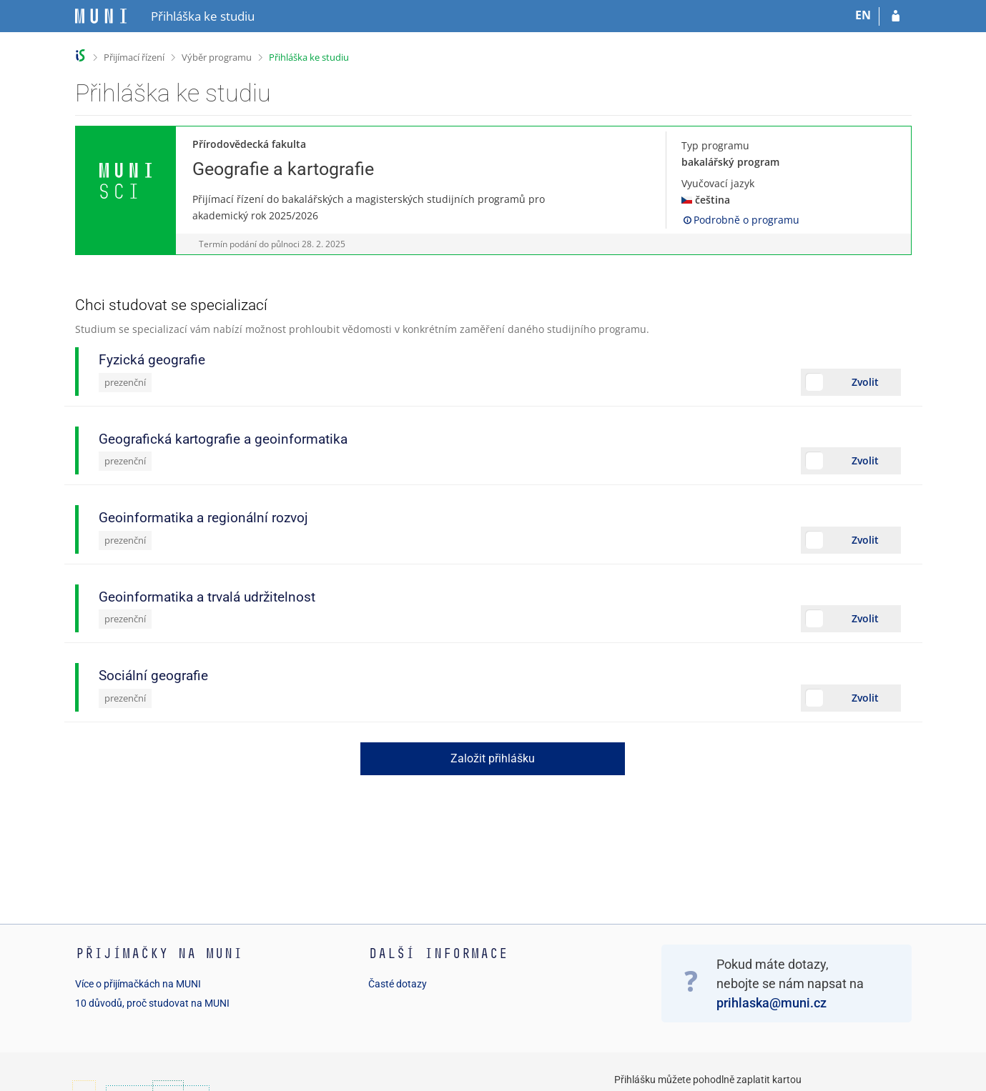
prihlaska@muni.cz (771, 1002)
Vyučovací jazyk (717, 183)
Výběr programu (217, 57)
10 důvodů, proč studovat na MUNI (152, 1003)
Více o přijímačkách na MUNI (138, 984)
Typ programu (715, 145)
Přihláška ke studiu (309, 57)
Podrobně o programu (740, 219)
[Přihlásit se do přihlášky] (895, 16)
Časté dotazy (397, 984)
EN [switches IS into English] (863, 15)
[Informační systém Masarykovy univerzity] (101, 16)
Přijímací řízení (134, 57)
